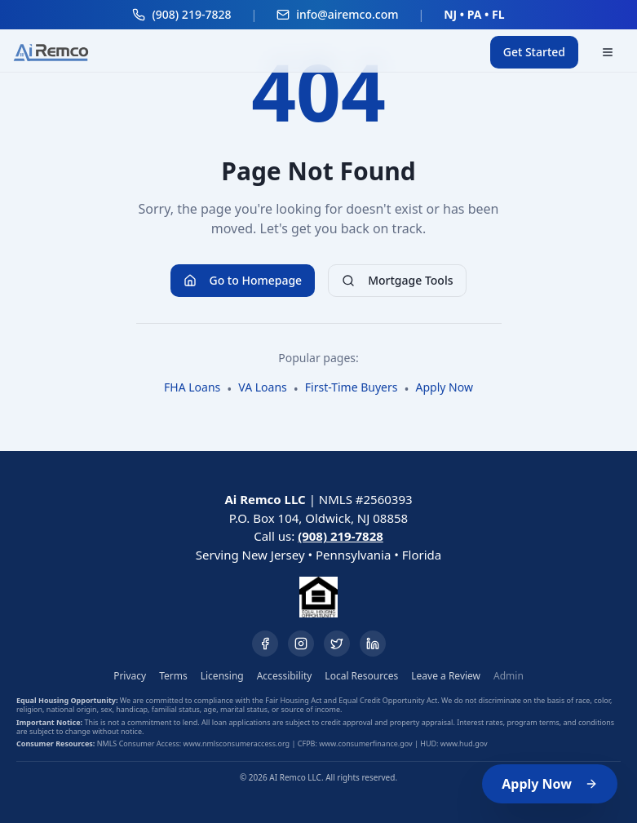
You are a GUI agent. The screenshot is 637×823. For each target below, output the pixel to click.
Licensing (222, 676)
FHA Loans (192, 387)
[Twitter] (337, 644)
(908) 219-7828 (340, 536)
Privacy (129, 676)
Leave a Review (445, 676)
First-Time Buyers (351, 387)
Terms (173, 676)
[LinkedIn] (373, 644)
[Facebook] (265, 644)
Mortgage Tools (397, 280)
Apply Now (550, 784)
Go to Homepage (243, 280)
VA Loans (262, 387)
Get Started (534, 52)
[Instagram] (301, 644)
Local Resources (361, 676)
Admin (508, 676)
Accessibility (284, 676)
